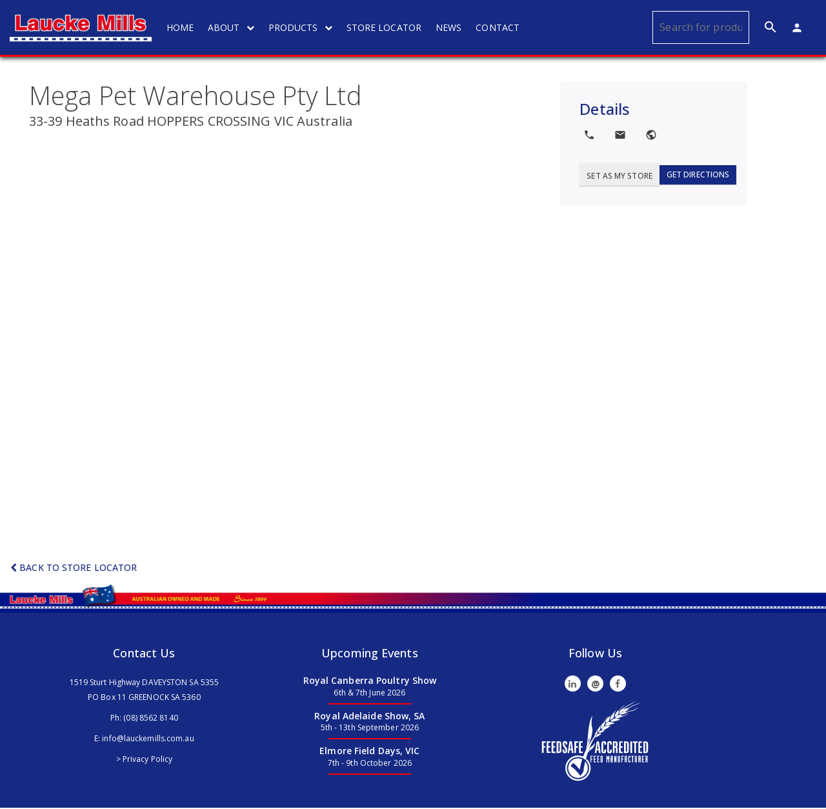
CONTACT (499, 27)
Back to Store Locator (73, 569)
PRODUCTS (302, 27)
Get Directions (698, 175)
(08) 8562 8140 (150, 718)
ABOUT (232, 27)
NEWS (450, 27)
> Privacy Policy (144, 760)
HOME (181, 27)
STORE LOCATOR (385, 27)
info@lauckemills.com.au (148, 739)
